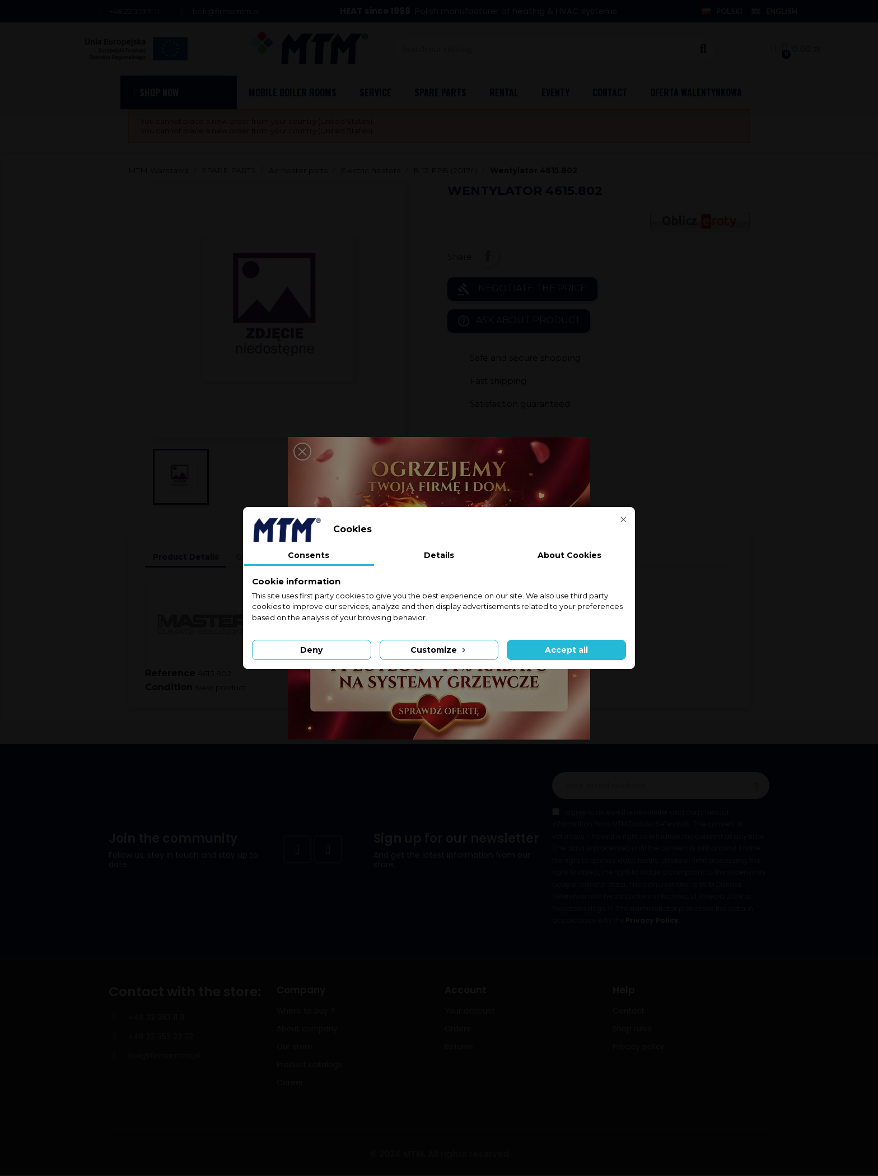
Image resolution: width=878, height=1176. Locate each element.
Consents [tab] (308, 555)
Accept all (566, 650)
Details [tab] (439, 555)
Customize (439, 650)
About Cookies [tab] (569, 555)
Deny (311, 650)
